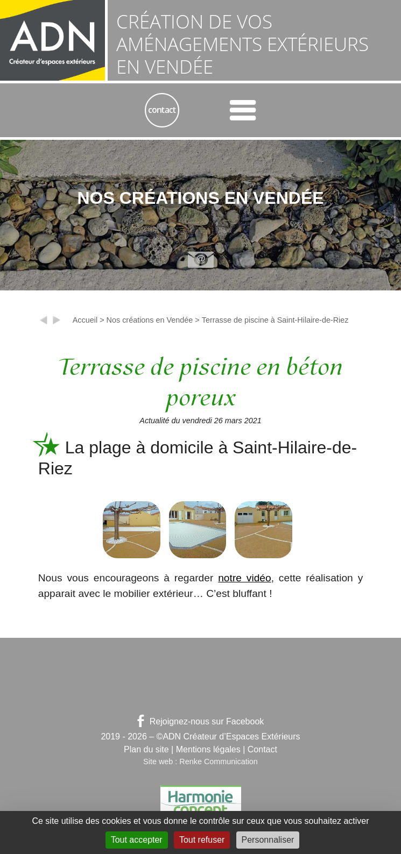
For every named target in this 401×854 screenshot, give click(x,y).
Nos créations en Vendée (150, 320)
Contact (262, 749)
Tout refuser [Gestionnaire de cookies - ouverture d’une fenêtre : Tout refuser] (201, 839)
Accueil (85, 320)
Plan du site (146, 749)
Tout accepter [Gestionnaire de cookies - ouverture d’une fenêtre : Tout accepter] (137, 839)
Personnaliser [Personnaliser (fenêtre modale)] (268, 839)
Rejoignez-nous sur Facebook (200, 721)
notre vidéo (244, 577)
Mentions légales (208, 749)
